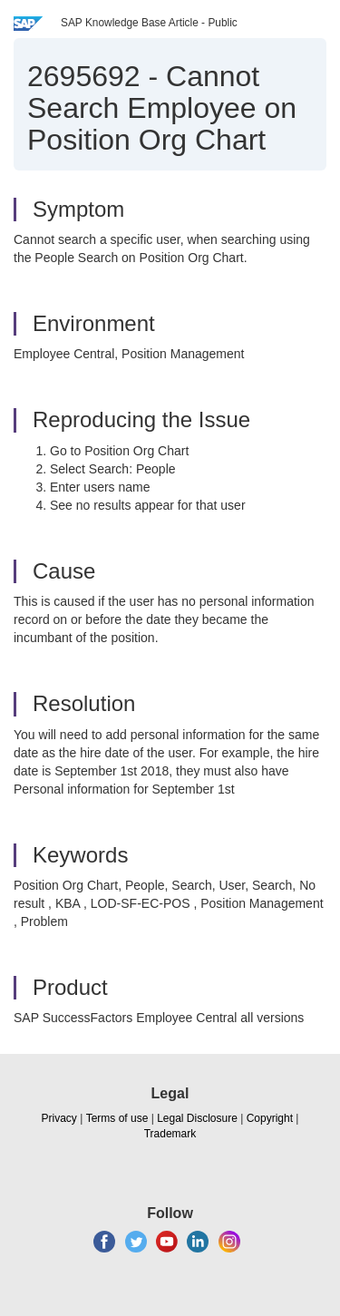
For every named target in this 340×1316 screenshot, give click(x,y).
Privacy (59, 1118)
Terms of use (117, 1118)
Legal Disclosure (197, 1118)
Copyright (270, 1118)
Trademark (170, 1133)
